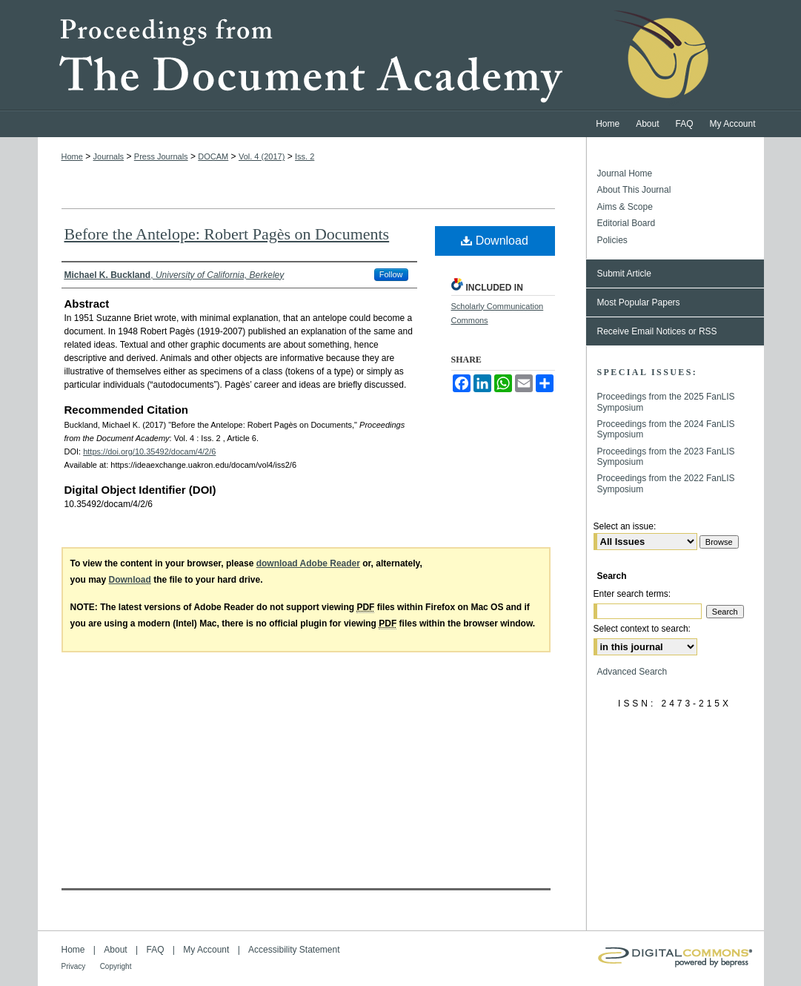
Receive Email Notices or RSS (657, 331)
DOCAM (213, 156)
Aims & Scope (625, 207)
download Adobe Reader (308, 563)
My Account (206, 949)
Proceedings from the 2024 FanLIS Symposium (666, 429)
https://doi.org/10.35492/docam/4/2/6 (149, 451)
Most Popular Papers (638, 302)
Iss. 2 (304, 156)
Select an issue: (625, 526)
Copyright (116, 966)
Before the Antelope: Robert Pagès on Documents (227, 234)
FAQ (155, 949)
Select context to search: (642, 628)
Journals (108, 156)
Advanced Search (632, 671)
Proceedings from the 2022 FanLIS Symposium (666, 483)
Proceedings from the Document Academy (401, 55)
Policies (612, 240)
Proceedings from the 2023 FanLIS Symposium (666, 456)
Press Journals (161, 156)
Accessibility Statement (293, 949)
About (115, 949)
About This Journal (634, 190)
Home (72, 156)
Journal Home (625, 173)
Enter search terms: (632, 594)
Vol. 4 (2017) (262, 156)
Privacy (74, 966)
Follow (391, 274)
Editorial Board (626, 223)
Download (494, 240)
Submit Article (624, 273)
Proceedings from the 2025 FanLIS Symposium (666, 401)
